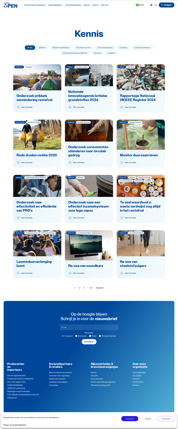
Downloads (137, 378)
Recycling (98, 54)
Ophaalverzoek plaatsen (58, 384)
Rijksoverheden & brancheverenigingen (104, 367)
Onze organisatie (139, 375)
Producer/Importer (107, 338)
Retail (92, 338)
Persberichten (138, 384)
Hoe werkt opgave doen (16, 384)
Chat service (12, 400)
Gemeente (81, 338)
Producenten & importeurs (35, 5)
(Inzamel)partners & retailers (60, 367)
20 (91, 290)
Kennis (95, 5)
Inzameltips (53, 387)
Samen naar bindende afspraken (103, 384)
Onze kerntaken (97, 381)
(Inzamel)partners (55, 5)
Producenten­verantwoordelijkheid (20, 381)
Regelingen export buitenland (18, 393)
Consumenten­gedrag (107, 48)
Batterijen (37, 48)
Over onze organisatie (140, 367)
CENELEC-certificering (16, 390)
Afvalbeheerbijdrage (15, 387)
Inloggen (166, 4)
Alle (24, 48)
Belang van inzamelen (57, 381)
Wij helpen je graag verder (101, 387)
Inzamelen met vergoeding (59, 378)
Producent (67, 338)
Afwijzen (148, 419)
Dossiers (94, 378)
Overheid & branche (73, 5)
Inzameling (128, 48)
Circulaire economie (83, 48)
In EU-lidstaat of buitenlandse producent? (23, 397)
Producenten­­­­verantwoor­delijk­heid (73, 54)
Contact (136, 387)
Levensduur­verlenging (148, 48)
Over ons (104, 5)
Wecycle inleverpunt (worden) (60, 375)
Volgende (99, 290)
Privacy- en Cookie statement (14, 425)
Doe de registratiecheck (16, 378)
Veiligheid (114, 54)
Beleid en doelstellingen (58, 48)
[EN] (151, 5)
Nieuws (87, 5)
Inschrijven (89, 344)
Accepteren (129, 419)
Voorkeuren (166, 419)
